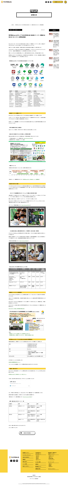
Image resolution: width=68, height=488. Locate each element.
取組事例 (50, 465)
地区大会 (37, 457)
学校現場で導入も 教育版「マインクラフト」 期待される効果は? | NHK (21, 335)
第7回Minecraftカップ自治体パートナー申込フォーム (17, 374)
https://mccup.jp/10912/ (28, 138)
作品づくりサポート (26, 466)
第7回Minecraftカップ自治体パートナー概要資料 (31, 179)
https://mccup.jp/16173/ (26, 205)
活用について (51, 457)
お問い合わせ (25, 461)
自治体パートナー (18, 29)
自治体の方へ (51, 466)
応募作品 (36, 464)
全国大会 (37, 458)
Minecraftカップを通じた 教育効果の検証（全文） (17, 308)
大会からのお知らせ (26, 457)
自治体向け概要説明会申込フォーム (14, 362)
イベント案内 (25, 463)
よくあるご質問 (37, 461)
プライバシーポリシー (51, 468)
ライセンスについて (51, 459)
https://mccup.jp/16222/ (23, 240)
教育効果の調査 (51, 458)
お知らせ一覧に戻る (27, 433)
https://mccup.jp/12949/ (27, 396)
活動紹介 (24, 459)
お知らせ (13, 24)
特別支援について (38, 466)
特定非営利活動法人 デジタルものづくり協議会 (34, 476)
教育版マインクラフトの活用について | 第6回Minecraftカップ (19, 333)
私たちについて (38, 459)
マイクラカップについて (27, 454)
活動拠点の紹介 (37, 468)
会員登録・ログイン (58, 1)
